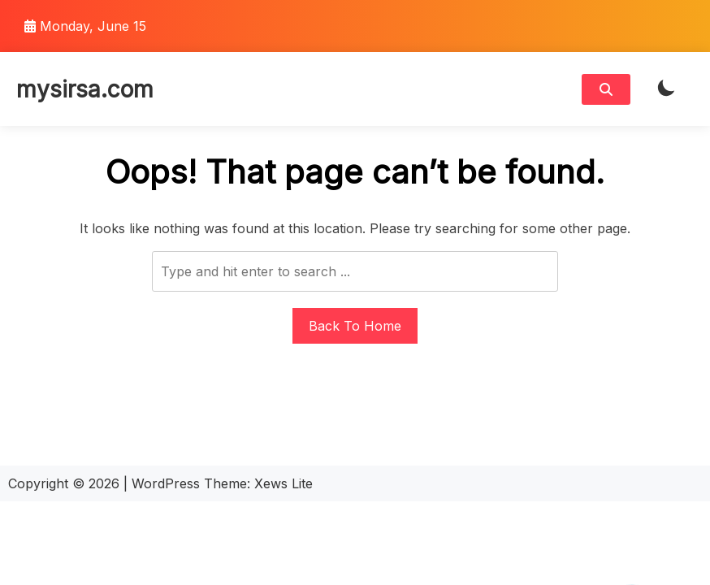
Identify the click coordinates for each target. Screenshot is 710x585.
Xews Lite (283, 483)
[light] (666, 89)
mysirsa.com (85, 89)
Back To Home (355, 326)
